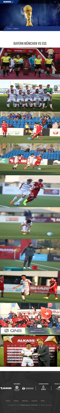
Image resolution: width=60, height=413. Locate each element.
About (8, 401)
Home (9, 28)
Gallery (16, 28)
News (43, 401)
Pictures (34, 401)
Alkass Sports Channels (29, 405)
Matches (25, 401)
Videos (16, 401)
